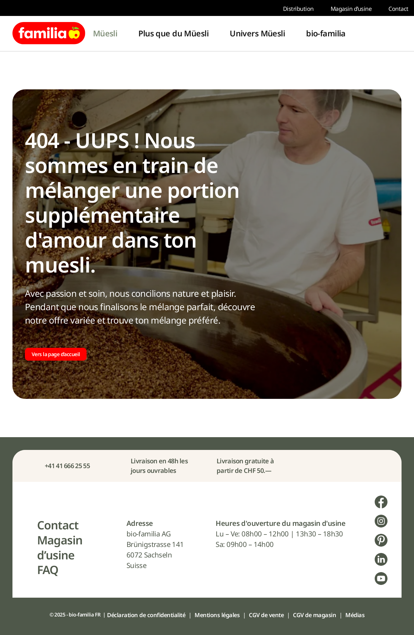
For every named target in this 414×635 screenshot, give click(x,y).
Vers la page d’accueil (56, 354)
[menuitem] (105, 33)
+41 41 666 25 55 (67, 465)
